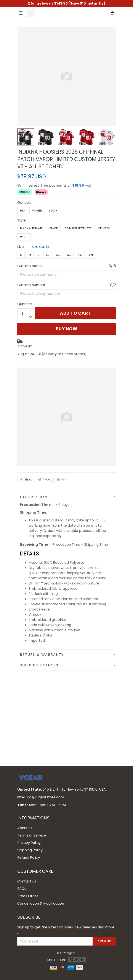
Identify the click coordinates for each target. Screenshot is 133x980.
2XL (58, 255)
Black (54, 228)
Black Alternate (31, 228)
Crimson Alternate (78, 228)
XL (47, 255)
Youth (53, 210)
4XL (80, 255)
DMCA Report (56, 960)
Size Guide (40, 246)
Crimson (104, 228)
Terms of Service (31, 835)
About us (24, 827)
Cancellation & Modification (40, 903)
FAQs (21, 888)
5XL (91, 255)
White (24, 237)
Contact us (26, 881)
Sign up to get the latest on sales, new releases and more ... (65, 930)
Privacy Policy (29, 842)
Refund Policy (28, 857)
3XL (69, 255)
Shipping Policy (30, 850)
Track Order (27, 896)
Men (22, 210)
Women (37, 210)
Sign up (104, 941)
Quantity (24, 303)
